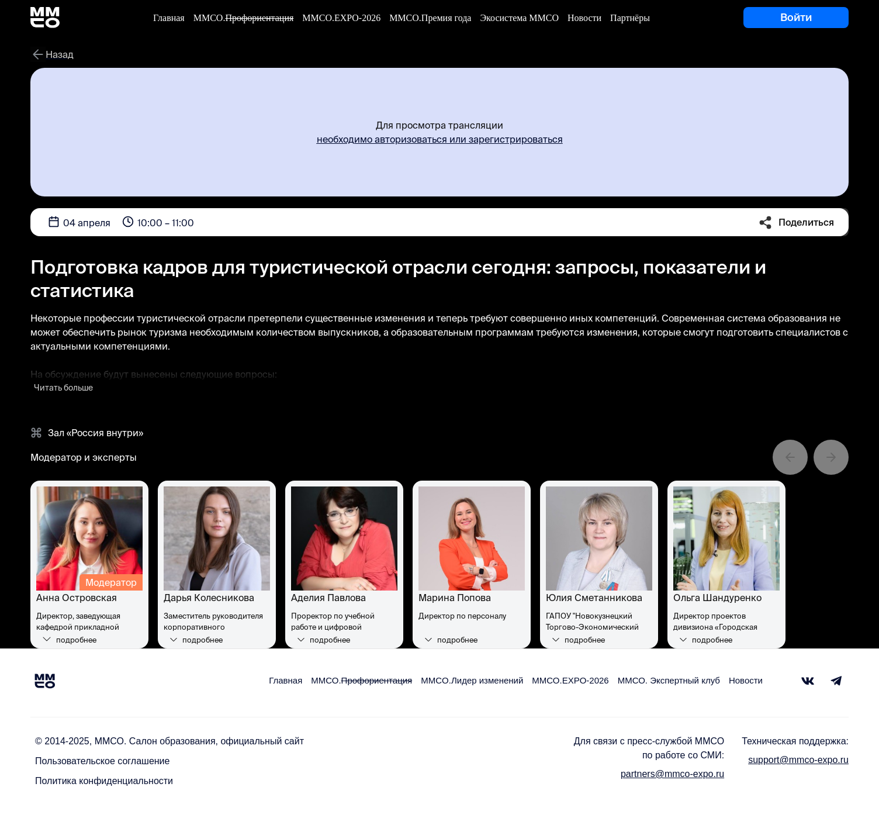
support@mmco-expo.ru (798, 760)
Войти (796, 17)
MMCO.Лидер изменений (472, 680)
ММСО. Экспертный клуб (669, 680)
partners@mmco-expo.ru (672, 774)
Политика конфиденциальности (104, 781)
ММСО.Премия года (430, 18)
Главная (169, 18)
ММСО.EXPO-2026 (341, 18)
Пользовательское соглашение (102, 761)
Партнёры (630, 18)
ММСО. (243, 18)
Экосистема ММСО (519, 18)
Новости (584, 18)
